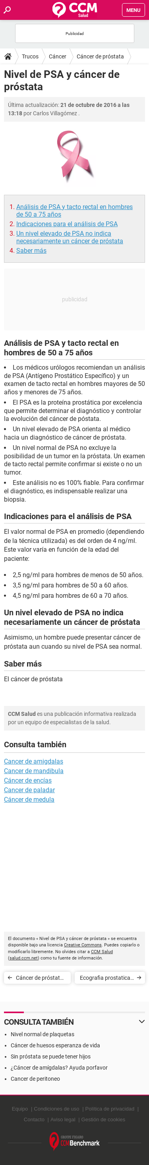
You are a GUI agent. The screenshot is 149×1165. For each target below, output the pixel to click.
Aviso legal (62, 1119)
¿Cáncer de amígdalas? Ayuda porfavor (59, 1067)
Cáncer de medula (29, 799)
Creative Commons (83, 945)
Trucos (30, 56)
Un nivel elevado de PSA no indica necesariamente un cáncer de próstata (69, 237)
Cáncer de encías (28, 780)
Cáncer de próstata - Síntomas (41, 979)
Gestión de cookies (103, 1119)
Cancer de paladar (29, 790)
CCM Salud (102, 951)
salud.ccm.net (24, 958)
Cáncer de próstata (100, 56)
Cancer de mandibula (34, 771)
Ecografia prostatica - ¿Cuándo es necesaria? (106, 979)
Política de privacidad (110, 1109)
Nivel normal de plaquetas (42, 1034)
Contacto (34, 1119)
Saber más (31, 250)
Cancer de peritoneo (35, 1079)
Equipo (20, 1109)
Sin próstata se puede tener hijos (51, 1056)
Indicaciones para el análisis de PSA (67, 224)
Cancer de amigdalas (33, 761)
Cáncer (57, 56)
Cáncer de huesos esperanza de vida (55, 1045)
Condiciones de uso (56, 1109)
